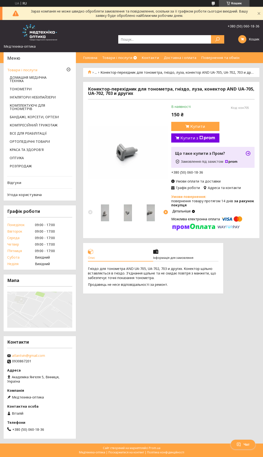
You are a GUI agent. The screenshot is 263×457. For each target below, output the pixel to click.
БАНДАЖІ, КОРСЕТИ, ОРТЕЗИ (34, 117)
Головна (90, 57)
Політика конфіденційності (165, 452)
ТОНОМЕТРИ (21, 89)
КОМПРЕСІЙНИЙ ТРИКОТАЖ (34, 125)
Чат (243, 444)
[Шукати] (217, 39)
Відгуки (14, 182)
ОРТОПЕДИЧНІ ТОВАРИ (30, 142)
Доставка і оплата (180, 57)
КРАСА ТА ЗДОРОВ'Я (27, 150)
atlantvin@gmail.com (28, 355)
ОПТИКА (17, 158)
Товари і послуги (117, 57)
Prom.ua (154, 448)
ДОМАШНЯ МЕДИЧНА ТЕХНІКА (28, 79)
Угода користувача (24, 194)
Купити (197, 126)
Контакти (150, 57)
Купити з (197, 138)
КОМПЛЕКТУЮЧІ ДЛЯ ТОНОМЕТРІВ (27, 107)
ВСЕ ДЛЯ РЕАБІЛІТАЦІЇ (28, 134)
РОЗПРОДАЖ (21, 166)
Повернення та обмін (220, 57)
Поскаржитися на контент (126, 452)
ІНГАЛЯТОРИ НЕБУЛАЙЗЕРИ (33, 97)
